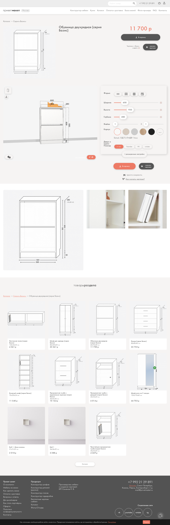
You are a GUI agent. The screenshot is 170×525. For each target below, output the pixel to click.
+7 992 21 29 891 (147, 3)
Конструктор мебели (79, 10)
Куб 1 (52, 447)
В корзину (140, 37)
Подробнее (112, 522)
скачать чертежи (151, 47)
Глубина (107, 117)
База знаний (130, 10)
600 (125, 102)
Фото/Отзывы (37, 508)
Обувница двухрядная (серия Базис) (98, 342)
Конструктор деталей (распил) (40, 489)
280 (123, 117)
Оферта (6, 506)
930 (130, 109)
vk (119, 512)
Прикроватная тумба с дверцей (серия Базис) (98, 394)
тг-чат (119, 147)
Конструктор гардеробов (42, 496)
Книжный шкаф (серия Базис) (20, 393)
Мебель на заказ (10, 488)
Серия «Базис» (19, 21)
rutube (147, 147)
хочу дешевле (80, 157)
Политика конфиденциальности (12, 510)
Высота (107, 110)
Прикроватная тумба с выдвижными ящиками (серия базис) (61, 395)
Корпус (107, 129)
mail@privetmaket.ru (144, 490)
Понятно (146, 522)
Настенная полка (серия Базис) (18, 342)
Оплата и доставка (11, 494)
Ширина (107, 103)
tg (148, 512)
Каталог (100, 10)
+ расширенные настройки (134, 154)
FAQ (155, 10)
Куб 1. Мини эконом (17, 447)
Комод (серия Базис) (139, 341)
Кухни (92, 10)
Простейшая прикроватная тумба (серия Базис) (100, 448)
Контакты (163, 10)
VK (138, 147)
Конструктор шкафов (40, 484)
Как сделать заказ (11, 491)
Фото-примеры (144, 10)
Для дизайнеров (10, 500)
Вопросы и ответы (11, 497)
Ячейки (107, 124)
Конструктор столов (39, 493)
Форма (107, 93)
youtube (128, 512)
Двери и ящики (107, 143)
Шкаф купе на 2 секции (140, 393)
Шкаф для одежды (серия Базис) (59, 342)
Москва (132, 485)
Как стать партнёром (12, 503)
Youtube (129, 147)
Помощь (107, 146)
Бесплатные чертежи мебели (40, 500)
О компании (8, 484)
